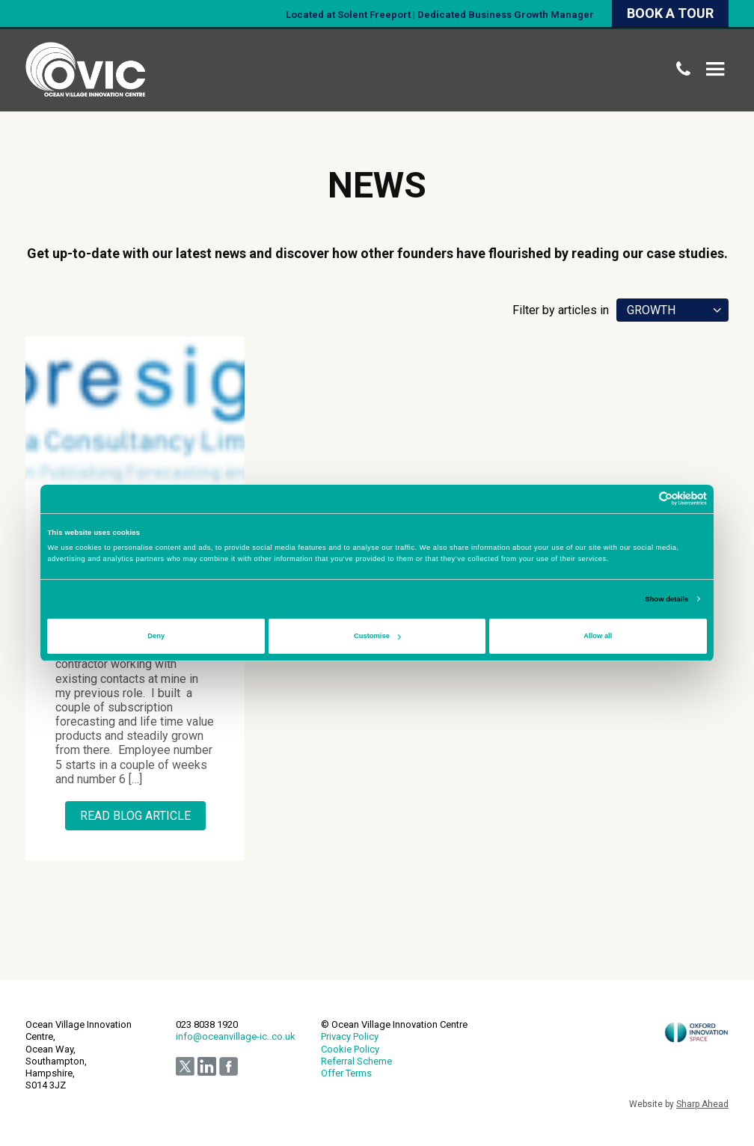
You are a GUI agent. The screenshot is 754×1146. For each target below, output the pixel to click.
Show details (666, 599)
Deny (156, 636)
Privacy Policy (349, 1036)
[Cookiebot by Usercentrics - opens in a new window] (641, 498)
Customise (377, 636)
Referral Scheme (356, 1061)
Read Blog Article (135, 816)
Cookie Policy (350, 1049)
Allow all (597, 636)
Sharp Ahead (702, 1104)
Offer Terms (346, 1073)
